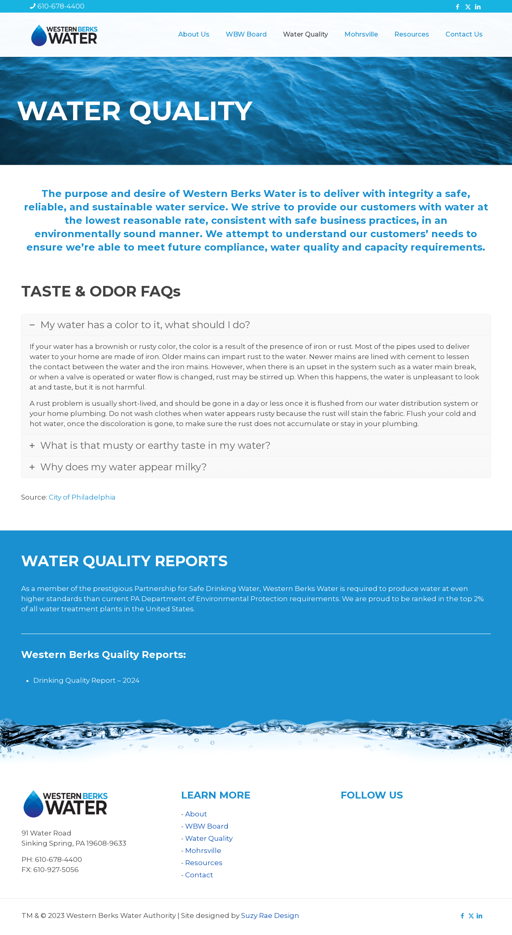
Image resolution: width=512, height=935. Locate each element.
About (196, 814)
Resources (204, 863)
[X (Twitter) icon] (468, 7)
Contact (199, 875)
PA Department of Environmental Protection (209, 599)
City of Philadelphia (82, 497)
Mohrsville (203, 850)
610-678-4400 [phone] (60, 6)
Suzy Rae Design (270, 915)
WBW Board (207, 826)
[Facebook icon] (458, 7)
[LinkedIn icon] (478, 7)
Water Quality (209, 838)
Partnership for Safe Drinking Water (196, 588)
